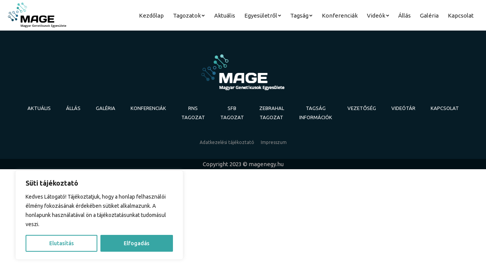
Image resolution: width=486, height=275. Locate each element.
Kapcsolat (461, 15)
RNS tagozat (193, 112)
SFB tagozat (232, 112)
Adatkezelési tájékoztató (227, 142)
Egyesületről (262, 15)
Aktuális (224, 15)
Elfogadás (136, 243)
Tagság (301, 15)
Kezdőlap (151, 15)
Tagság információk (315, 112)
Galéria (429, 15)
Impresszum (274, 142)
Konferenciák (340, 15)
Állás (404, 15)
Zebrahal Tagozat (271, 112)
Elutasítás (61, 243)
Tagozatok (189, 15)
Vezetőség (361, 108)
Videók (378, 15)
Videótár (403, 108)
